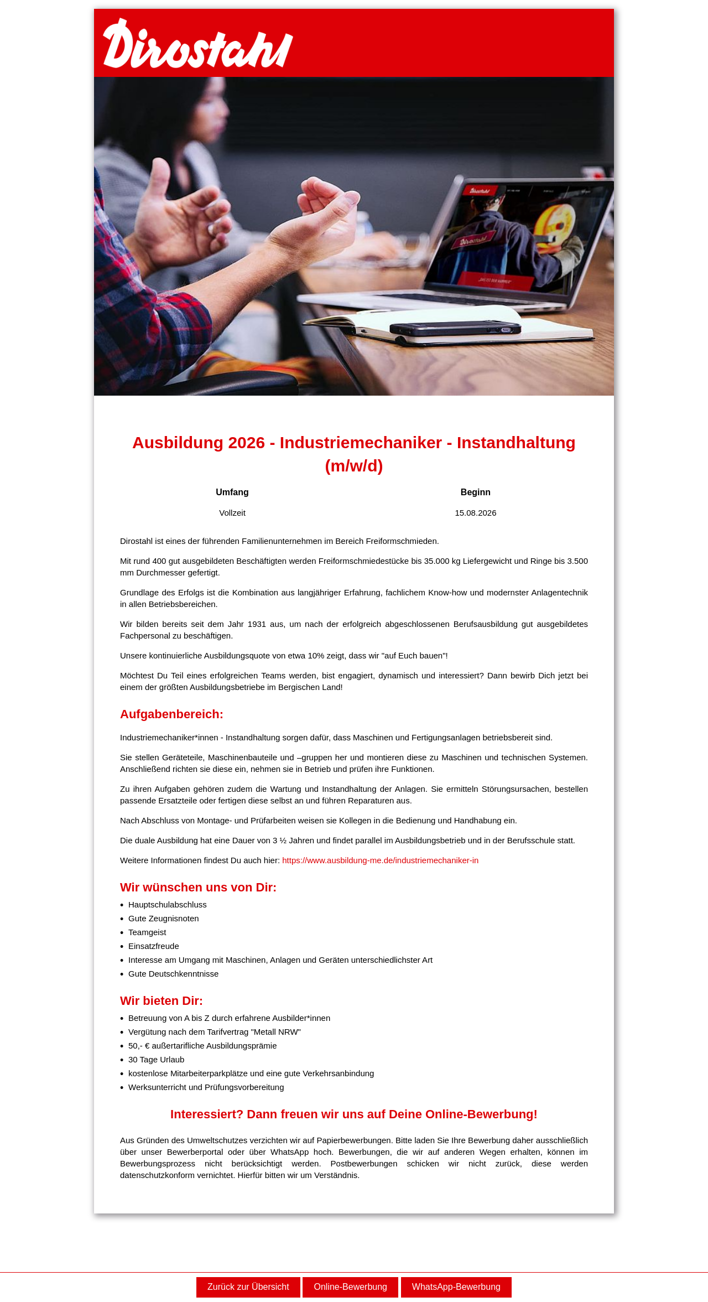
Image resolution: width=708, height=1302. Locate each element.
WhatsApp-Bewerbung (456, 1286)
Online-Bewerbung (350, 1286)
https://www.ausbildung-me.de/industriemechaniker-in (380, 860)
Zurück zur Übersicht (248, 1286)
